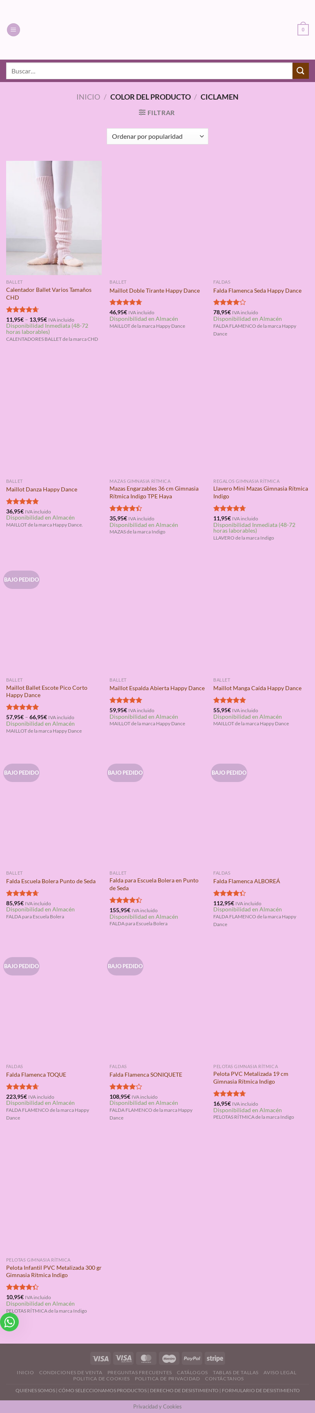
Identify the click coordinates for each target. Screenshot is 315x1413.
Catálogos (192, 1372)
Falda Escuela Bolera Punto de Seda (51, 881)
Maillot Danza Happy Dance (41, 489)
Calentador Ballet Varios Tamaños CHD (49, 293)
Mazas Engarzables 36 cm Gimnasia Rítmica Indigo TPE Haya (154, 492)
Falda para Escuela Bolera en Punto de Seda (154, 884)
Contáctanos (224, 1378)
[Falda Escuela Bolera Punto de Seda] (54, 808)
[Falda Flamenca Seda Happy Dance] (261, 218)
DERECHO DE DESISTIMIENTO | (186, 1390)
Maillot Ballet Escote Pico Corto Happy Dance (46, 691)
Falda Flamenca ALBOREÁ (246, 881)
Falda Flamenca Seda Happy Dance (257, 290)
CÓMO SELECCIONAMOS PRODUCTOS (102, 1390)
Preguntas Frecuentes (139, 1372)
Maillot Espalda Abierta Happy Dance (157, 687)
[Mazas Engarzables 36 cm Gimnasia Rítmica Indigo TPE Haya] (157, 417)
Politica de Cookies (101, 1378)
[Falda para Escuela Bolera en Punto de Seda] (157, 808)
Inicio (88, 96)
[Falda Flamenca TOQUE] (54, 1002)
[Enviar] (301, 71)
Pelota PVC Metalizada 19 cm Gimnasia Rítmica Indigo (250, 1077)
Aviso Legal (280, 1372)
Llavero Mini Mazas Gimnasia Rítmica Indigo (260, 492)
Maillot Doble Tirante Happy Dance (154, 290)
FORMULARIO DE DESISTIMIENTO (261, 1390)
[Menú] (13, 30)
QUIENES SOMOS (35, 1390)
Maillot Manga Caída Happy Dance (257, 687)
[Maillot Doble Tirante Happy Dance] (157, 218)
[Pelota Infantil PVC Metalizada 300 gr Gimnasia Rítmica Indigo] (54, 1195)
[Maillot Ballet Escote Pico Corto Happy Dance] (54, 615)
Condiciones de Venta (70, 1372)
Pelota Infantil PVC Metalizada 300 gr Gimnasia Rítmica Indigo (54, 1271)
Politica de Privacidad (167, 1378)
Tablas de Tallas (236, 1372)
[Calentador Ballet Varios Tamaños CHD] (54, 218)
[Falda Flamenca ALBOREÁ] (261, 808)
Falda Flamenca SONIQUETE (145, 1074)
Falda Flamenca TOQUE (36, 1074)
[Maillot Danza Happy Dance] (54, 417)
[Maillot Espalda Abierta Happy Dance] (157, 615)
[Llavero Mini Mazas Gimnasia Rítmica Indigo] (261, 417)
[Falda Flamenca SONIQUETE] (157, 1002)
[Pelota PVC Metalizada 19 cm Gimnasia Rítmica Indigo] (261, 1002)
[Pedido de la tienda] (157, 136)
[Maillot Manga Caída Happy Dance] (261, 615)
